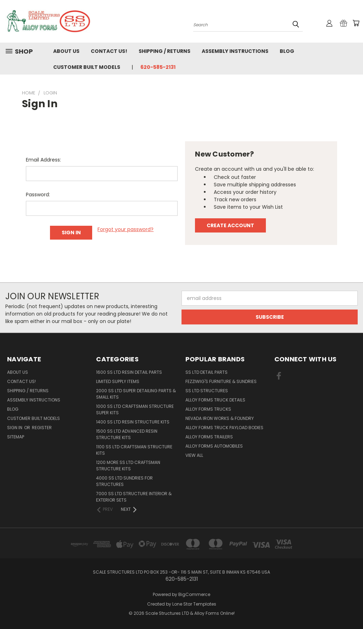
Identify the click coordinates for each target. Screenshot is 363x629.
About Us (66, 51)
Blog (287, 51)
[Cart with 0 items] (355, 23)
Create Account (230, 225)
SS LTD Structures (206, 391)
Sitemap (15, 437)
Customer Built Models (86, 67)
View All (194, 455)
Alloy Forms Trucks (208, 409)
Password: (38, 194)
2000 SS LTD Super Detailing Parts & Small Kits (136, 394)
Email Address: (43, 159)
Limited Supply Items (117, 381)
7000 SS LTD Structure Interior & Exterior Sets (134, 497)
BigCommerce (194, 594)
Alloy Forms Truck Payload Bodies (224, 428)
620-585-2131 (157, 67)
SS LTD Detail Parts (206, 372)
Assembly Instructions (235, 51)
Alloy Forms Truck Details (215, 400)
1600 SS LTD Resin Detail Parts (129, 372)
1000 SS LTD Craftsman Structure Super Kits (135, 409)
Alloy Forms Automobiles (214, 446)
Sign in (15, 428)
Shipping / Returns (164, 51)
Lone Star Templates (194, 604)
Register (42, 428)
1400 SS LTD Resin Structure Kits (132, 422)
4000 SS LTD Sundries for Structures (124, 481)
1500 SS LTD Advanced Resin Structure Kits (126, 434)
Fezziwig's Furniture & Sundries (221, 381)
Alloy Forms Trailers (209, 437)
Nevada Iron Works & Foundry (219, 418)
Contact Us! (109, 51)
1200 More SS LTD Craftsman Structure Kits (128, 465)
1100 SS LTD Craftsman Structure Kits (134, 450)
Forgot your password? (125, 229)
